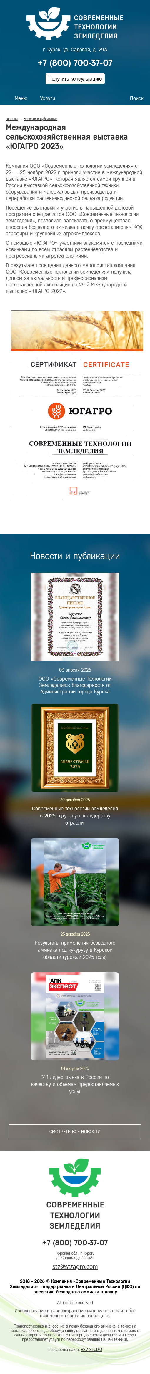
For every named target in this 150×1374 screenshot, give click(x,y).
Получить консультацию (75, 78)
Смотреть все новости (75, 1131)
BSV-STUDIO (91, 1350)
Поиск (137, 98)
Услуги (47, 98)
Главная (12, 119)
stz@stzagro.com (75, 1266)
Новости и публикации (40, 119)
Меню (21, 98)
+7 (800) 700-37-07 (75, 62)
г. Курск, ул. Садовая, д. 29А (75, 49)
